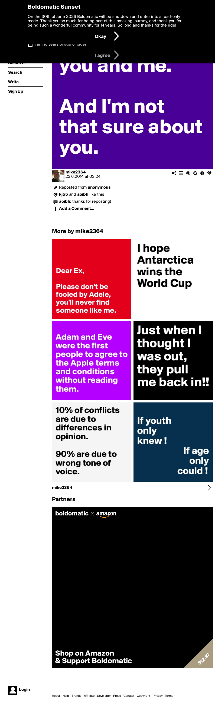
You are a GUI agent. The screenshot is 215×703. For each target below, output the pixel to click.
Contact (128, 696)
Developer (104, 696)
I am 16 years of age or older (60, 44)
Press (117, 696)
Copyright (143, 696)
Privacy (157, 696)
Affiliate (89, 696)
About (56, 696)
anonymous (99, 187)
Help (66, 696)
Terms (169, 696)
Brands (76, 696)
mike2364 (76, 172)
